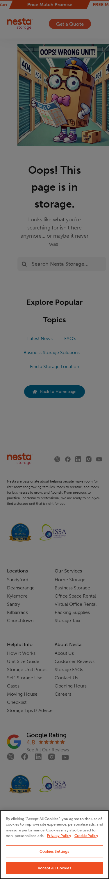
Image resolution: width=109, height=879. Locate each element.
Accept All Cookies (54, 868)
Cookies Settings (54, 851)
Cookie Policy (86, 835)
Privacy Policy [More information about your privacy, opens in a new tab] (59, 835)
